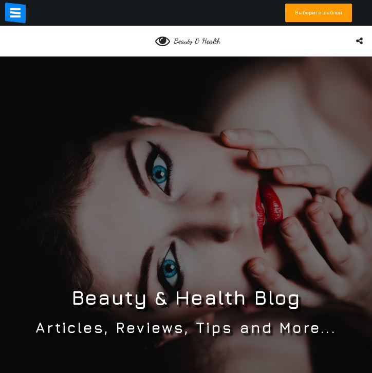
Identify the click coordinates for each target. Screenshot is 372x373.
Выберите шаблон (318, 12)
